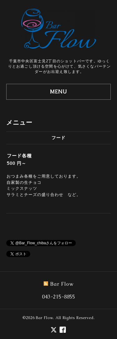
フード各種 (19, 156)
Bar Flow (44, 317)
